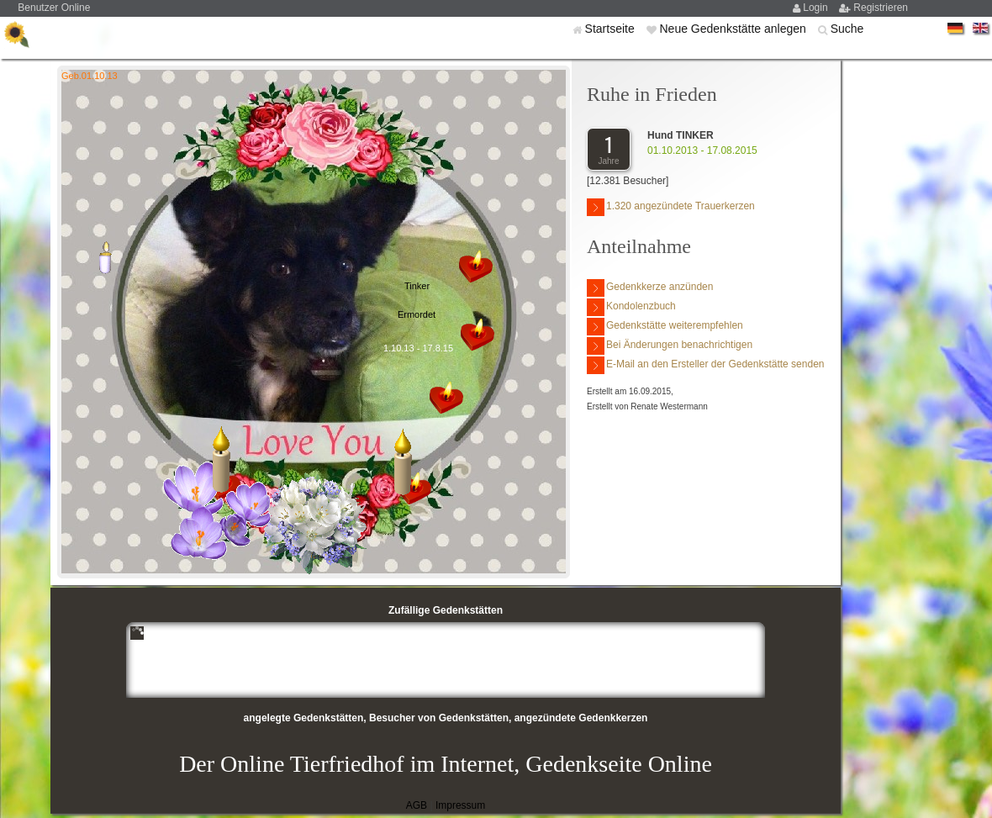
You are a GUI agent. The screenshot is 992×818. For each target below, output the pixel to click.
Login (817, 7)
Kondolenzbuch (631, 307)
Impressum (460, 805)
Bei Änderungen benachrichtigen (669, 346)
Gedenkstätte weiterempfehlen (665, 326)
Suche (847, 28)
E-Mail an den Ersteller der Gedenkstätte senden (705, 365)
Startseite (611, 28)
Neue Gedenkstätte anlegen (734, 28)
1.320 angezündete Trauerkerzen (671, 207)
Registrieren (880, 7)
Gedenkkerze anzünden (650, 288)
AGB (416, 805)
